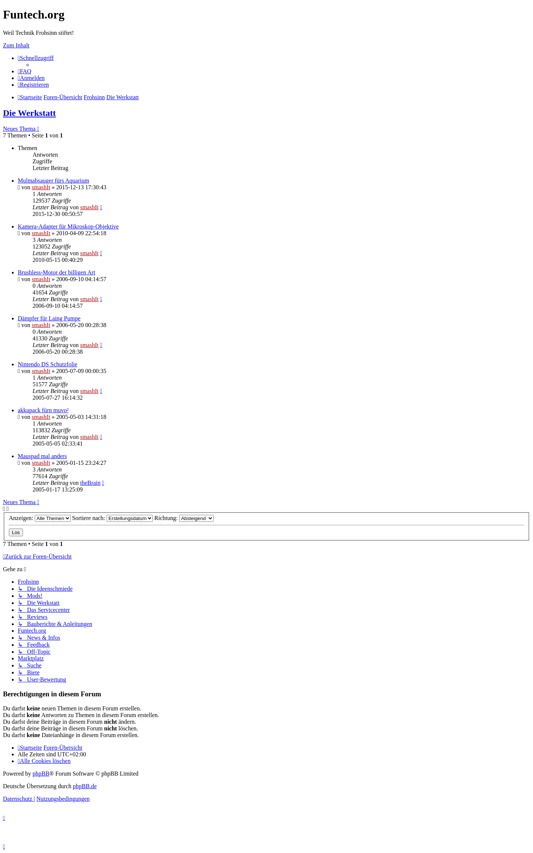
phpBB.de (85, 786)
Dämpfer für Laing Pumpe (49, 318)
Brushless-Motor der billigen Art (56, 272)
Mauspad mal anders (42, 456)
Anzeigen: (40, 518)
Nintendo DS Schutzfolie (47, 364)
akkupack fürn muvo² (43, 410)
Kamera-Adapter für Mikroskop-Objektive (68, 226)
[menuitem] (24, 71)
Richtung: (184, 518)
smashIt (41, 187)
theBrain (90, 483)
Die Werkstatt (29, 113)
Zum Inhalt (16, 45)
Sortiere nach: (112, 518)
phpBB (41, 773)
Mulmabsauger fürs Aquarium (53, 180)
